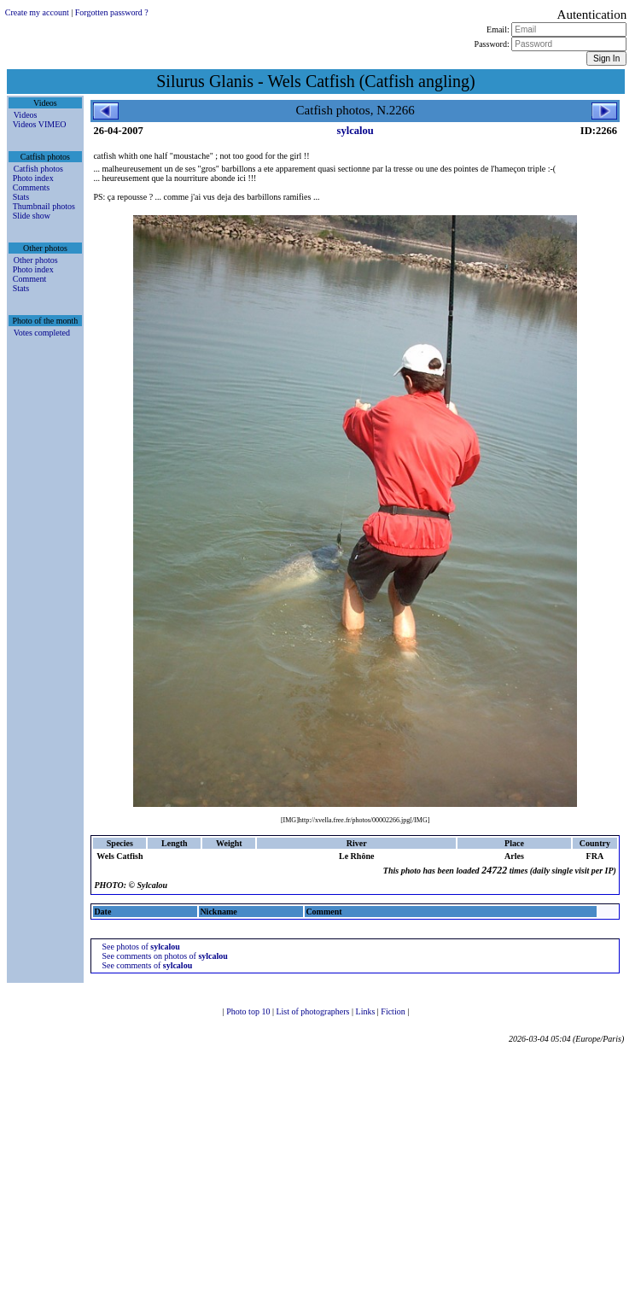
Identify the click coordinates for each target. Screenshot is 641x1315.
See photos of (140, 946)
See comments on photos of (165, 956)
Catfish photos (38, 168)
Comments (31, 187)
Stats (21, 197)
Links (366, 1011)
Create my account (37, 12)
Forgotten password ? (112, 12)
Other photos (36, 260)
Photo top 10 (249, 1011)
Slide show (31, 215)
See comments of (147, 965)
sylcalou (355, 131)
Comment (29, 278)
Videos (26, 115)
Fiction (394, 1011)
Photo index (33, 178)
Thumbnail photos (44, 206)
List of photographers (314, 1011)
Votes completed (42, 332)
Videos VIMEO (40, 124)
